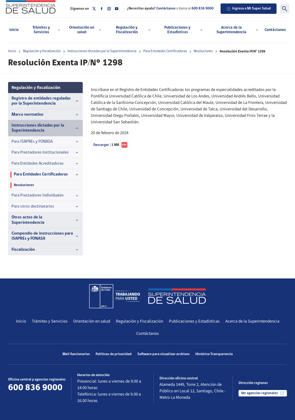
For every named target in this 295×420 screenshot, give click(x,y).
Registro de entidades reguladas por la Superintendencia (45, 101)
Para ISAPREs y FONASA (45, 141)
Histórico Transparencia (214, 354)
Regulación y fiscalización (42, 51)
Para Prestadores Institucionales (45, 152)
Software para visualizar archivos (163, 354)
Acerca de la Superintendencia (252, 321)
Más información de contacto (35, 396)
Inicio (14, 30)
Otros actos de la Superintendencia (45, 220)
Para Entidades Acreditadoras (45, 163)
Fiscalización (45, 250)
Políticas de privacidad (114, 354)
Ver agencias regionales (262, 393)
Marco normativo (45, 114)
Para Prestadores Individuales (45, 195)
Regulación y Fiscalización (139, 321)
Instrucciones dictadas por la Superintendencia (102, 51)
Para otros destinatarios (45, 206)
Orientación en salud (91, 321)
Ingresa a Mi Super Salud (248, 8)
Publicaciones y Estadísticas (194, 321)
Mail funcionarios (76, 354)
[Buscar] (284, 8)
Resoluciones (203, 51)
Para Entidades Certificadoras (165, 51)
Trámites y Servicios (50, 321)
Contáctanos (275, 30)
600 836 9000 (203, 8)
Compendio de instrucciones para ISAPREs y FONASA (45, 236)
